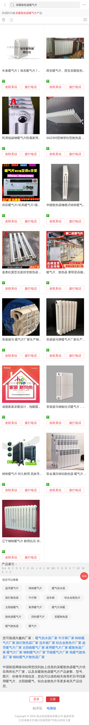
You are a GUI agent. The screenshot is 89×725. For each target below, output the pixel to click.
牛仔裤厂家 (66, 638)
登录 (36, 699)
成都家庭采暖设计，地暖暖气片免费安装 (29, 406)
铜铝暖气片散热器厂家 (29, 657)
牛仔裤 (33, 597)
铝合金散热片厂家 (68, 643)
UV (78, 568)
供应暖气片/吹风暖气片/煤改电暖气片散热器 (32, 205)
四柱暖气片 (38, 616)
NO (53, 568)
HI (32, 568)
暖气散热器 (12, 626)
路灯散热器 (12, 597)
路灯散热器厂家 (27, 643)
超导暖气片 (12, 588)
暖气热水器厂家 (46, 638)
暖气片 (33, 626)
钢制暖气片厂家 (34, 652)
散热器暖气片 (13, 616)
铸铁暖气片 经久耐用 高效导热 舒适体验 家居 (32, 474)
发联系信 (11, 87)
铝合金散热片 (72, 597)
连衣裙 (50, 597)
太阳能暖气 (12, 607)
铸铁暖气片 (35, 588)
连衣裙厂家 (47, 643)
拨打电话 (31, 87)
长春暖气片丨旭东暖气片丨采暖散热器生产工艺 (33, 70)
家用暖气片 (35, 607)
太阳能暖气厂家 (33, 647)
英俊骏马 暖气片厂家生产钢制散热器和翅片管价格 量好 (39, 339)
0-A (4, 568)
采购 (84, 576)
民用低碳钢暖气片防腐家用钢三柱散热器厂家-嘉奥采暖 (38, 138)
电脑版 (51, 708)
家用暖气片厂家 (57, 647)
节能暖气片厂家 (57, 652)
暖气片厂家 (14, 652)
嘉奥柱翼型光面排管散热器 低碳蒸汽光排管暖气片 (35, 272)
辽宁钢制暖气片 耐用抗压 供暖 (22, 541)
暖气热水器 (58, 588)
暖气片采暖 (58, 607)
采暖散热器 (61, 616)
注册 (53, 699)
